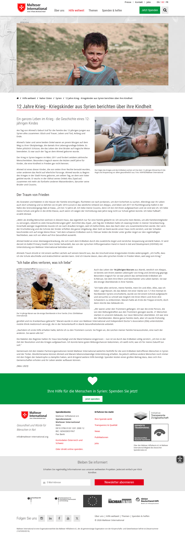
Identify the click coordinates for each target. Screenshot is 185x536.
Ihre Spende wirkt (103, 418)
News (97, 431)
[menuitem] (59, 10)
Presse (128, 2)
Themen (126, 516)
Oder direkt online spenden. (69, 449)
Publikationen (101, 437)
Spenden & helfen (140, 516)
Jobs (149, 2)
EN (158, 2)
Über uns (99, 516)
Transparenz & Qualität (106, 425)
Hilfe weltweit (112, 516)
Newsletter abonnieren (119, 482)
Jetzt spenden (92, 398)
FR (167, 2)
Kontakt (139, 2)
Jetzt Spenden (150, 10)
